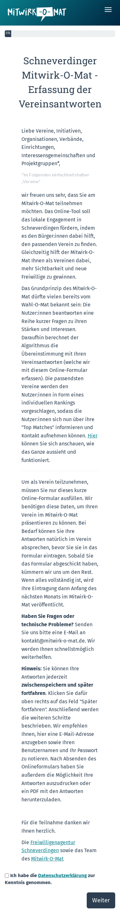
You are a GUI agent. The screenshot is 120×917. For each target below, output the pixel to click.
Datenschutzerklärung (62, 875)
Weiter (101, 900)
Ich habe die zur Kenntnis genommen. (50, 879)
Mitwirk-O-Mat (47, 859)
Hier (93, 436)
